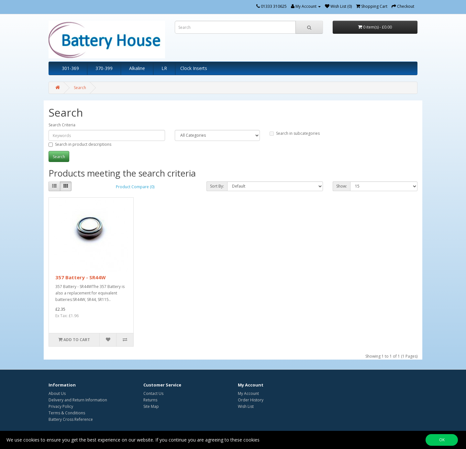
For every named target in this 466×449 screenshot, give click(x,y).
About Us (57, 393)
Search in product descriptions (80, 144)
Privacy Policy (61, 406)
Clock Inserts (193, 68)
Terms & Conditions (67, 413)
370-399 (104, 68)
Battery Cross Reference (71, 419)
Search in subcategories (295, 133)
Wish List (246, 406)
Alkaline (137, 68)
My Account (248, 393)
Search (80, 87)
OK (442, 440)
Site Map (151, 406)
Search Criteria (62, 125)
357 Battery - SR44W (80, 277)
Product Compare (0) (135, 187)
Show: (341, 186)
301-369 (70, 68)
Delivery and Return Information (78, 400)
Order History (250, 400)
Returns (150, 400)
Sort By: (217, 186)
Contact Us (153, 393)
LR (164, 68)
